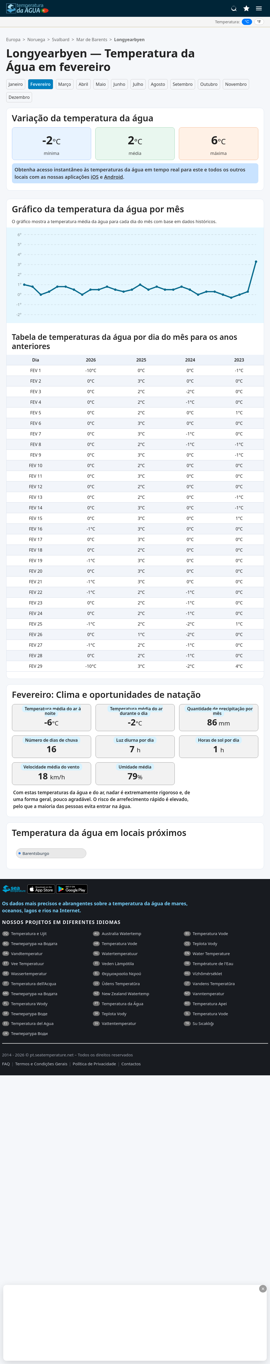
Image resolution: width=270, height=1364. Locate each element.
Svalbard (60, 40)
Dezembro (19, 97)
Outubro (209, 84)
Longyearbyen (129, 40)
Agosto (158, 84)
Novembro (236, 84)
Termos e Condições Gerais (41, 1063)
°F (259, 21)
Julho (138, 84)
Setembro (183, 84)
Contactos (131, 1063)
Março (64, 84)
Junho (119, 84)
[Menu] (259, 8)
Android (113, 177)
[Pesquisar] (234, 8)
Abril (83, 84)
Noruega (36, 40)
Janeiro (16, 84)
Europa (13, 40)
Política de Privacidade (94, 1063)
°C (247, 21)
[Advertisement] (102, 1323)
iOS (95, 177)
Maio (101, 84)
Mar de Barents (91, 40)
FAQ (6, 1063)
